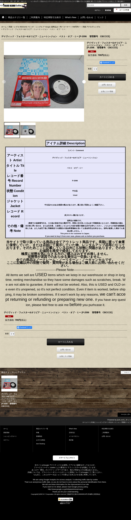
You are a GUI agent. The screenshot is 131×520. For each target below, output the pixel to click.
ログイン (98, 10)
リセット (127, 372)
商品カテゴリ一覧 (42, 428)
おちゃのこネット (124, 420)
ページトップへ (125, 414)
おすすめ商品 (40, 440)
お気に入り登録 (107, 91)
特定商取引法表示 (107, 428)
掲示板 (71, 440)
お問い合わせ (107, 85)
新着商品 (39, 436)
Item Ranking (40, 443)
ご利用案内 (105, 432)
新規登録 (108, 10)
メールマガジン (74, 436)
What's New (73, 428)
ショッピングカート (10, 436)
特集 (37, 432)
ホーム (5, 428)
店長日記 (72, 432)
